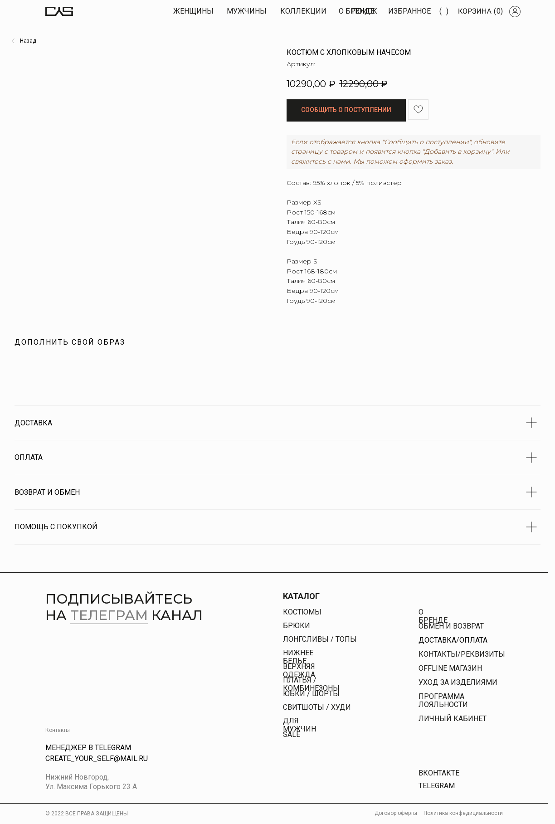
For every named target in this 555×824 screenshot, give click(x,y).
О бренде (433, 616)
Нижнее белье (298, 656)
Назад (28, 41)
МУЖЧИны (247, 11)
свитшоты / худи (317, 707)
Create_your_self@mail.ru (96, 758)
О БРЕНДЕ (357, 11)
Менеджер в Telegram (88, 747)
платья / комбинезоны (311, 684)
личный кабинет (453, 718)
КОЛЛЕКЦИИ (303, 11)
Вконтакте (439, 773)
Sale (291, 734)
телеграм (109, 615)
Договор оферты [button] (396, 813)
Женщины (193, 11)
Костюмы (302, 612)
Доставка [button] (437, 640)
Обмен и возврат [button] (451, 626)
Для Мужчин (299, 725)
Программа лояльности (443, 700)
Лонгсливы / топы (320, 639)
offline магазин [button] (450, 668)
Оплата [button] (473, 640)
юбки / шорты (311, 693)
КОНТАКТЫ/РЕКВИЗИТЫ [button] (462, 654)
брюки (296, 625)
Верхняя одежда (299, 670)
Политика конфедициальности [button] (463, 813)
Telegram (437, 785)
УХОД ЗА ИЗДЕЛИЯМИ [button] (458, 682)
